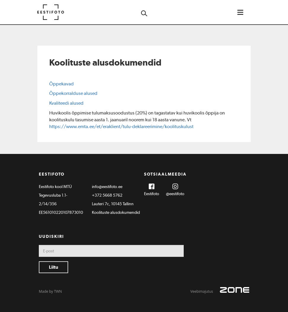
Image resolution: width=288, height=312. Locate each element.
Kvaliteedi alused (66, 103)
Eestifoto (151, 193)
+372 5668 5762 (107, 195)
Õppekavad (61, 84)
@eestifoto (175, 193)
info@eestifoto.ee (107, 186)
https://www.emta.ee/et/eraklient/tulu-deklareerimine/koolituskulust (121, 126)
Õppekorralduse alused (73, 93)
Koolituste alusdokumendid (116, 212)
